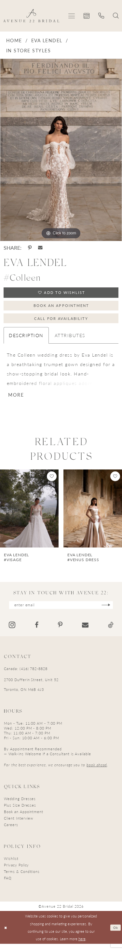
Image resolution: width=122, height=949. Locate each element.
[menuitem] (71, 15)
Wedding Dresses (20, 803)
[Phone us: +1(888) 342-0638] (101, 15)
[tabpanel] (61, 150)
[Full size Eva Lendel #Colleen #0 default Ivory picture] (61, 150)
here (82, 943)
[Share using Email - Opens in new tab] (40, 247)
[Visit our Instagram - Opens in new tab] (12, 630)
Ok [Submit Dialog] (115, 932)
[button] (71, 15)
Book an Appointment (61, 307)
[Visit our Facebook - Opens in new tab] (36, 629)
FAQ (8, 883)
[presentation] (29, 513)
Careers (11, 829)
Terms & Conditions (22, 876)
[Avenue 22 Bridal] (31, 15)
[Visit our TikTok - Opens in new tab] (111, 629)
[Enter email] (61, 609)
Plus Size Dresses (20, 810)
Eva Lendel (46, 40)
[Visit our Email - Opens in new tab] (85, 629)
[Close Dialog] (5, 932)
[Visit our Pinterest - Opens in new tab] (60, 629)
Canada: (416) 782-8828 (25, 673)
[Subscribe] (110, 609)
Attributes (70, 338)
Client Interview (18, 823)
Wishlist (11, 863)
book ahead (97, 770)
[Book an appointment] (86, 15)
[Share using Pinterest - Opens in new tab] (30, 247)
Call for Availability (61, 320)
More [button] (16, 399)
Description (26, 338)
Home (14, 40)
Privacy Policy (16, 870)
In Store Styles (28, 50)
